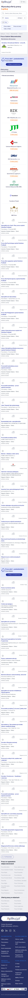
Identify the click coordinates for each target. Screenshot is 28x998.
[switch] (14, 64)
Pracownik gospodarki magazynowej (12, 830)
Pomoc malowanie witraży (9, 658)
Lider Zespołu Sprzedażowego (10, 405)
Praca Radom (17, 900)
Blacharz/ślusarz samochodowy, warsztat (13, 674)
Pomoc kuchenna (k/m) (8, 588)
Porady (3, 945)
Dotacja (17, 980)
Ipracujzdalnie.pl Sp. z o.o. (7, 491)
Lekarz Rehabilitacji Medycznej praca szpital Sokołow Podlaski (12, 349)
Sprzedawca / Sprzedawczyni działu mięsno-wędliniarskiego (12, 725)
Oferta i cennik (19, 939)
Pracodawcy (4, 942)
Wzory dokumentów (6, 971)
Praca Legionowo (18, 906)
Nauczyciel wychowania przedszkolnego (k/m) (13, 540)
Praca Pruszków (5, 906)
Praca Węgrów (4, 890)
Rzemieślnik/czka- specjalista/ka (11, 421)
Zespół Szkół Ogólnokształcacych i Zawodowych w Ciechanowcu (14, 624)
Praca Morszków (5, 867)
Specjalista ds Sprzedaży (8, 296)
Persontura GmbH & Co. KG (8, 676)
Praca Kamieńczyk (18, 869)
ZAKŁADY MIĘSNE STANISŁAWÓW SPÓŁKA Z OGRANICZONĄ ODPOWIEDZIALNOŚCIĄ (12, 474)
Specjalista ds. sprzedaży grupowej (11, 813)
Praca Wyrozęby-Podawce (5, 886)
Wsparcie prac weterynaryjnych (10, 557)
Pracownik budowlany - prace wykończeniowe (10, 386)
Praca (7, 33)
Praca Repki (4, 872)
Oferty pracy (4, 939)
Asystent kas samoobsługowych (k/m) (12, 489)
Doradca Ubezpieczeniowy (9, 742)
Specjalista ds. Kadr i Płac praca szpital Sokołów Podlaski (12, 226)
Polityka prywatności (21, 969)
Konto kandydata (6, 948)
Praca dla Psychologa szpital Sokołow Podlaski (12, 244)
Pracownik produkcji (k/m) (9, 437)
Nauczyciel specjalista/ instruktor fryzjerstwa (11, 640)
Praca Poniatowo (5, 893)
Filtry (4, 22)
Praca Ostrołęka (18, 909)
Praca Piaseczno (5, 909)
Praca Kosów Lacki (5, 875)
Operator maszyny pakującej (9, 471)
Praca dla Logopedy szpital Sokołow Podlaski (11, 262)
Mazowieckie (14, 33)
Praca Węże (4, 883)
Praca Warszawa (5, 900)
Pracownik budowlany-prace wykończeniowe (9, 367)
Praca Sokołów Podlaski (7, 869)
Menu (23, 2)
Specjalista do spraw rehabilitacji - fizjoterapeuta (11, 691)
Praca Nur (3, 880)
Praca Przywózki (18, 872)
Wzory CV (4, 968)
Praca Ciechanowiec (19, 890)
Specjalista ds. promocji (8, 621)
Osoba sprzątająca (7, 604)
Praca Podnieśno (18, 893)
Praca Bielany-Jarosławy (20, 880)
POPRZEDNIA (7, 857)
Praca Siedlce (17, 903)
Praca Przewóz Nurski (6, 878)
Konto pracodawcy (20, 947)
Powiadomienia (5, 956)
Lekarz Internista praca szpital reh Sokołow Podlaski (11, 331)
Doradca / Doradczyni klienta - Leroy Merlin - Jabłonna (14, 43)
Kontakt (17, 966)
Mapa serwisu (19, 983)
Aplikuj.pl (3, 33)
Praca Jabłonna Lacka (19, 867)
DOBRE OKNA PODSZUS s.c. (8, 439)
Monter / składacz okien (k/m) (10, 453)
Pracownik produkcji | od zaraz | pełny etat (14, 708)
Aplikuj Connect (19, 977)
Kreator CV (4, 965)
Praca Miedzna (18, 875)
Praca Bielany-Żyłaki (19, 878)
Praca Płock (4, 903)
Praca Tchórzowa (18, 883)
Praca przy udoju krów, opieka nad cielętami (11, 759)
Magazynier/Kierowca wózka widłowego (13, 846)
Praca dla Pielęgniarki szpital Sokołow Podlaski (12, 313)
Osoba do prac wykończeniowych (11, 521)
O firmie (17, 963)
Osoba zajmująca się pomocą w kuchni (12, 505)
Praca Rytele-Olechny (19, 886)
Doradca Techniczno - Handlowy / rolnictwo (11, 777)
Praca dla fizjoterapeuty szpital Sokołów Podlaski (13, 279)
